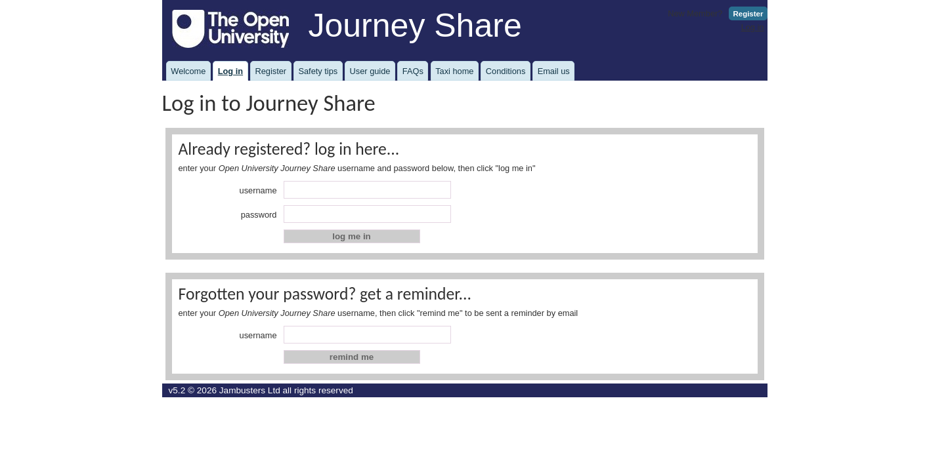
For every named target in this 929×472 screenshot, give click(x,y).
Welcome (188, 71)
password (259, 215)
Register (748, 14)
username (258, 190)
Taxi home (454, 71)
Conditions (505, 71)
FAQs (412, 71)
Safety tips (317, 71)
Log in (752, 27)
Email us (554, 71)
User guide (370, 71)
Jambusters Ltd (249, 390)
